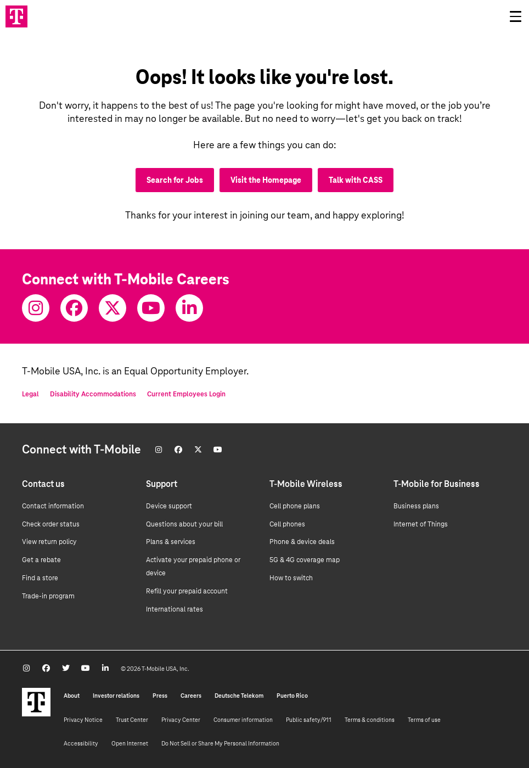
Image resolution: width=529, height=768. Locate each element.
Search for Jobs (175, 180)
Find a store (40, 578)
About (72, 695)
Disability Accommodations (93, 394)
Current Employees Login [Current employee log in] (186, 394)
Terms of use (424, 720)
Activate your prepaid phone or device (193, 567)
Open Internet (129, 743)
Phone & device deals (302, 541)
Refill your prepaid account (187, 591)
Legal (30, 394)
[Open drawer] (515, 16)
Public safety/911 (308, 720)
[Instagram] (35, 308)
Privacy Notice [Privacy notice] (83, 720)
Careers (191, 695)
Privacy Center (180, 720)
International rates (174, 609)
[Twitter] (112, 308)
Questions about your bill (184, 524)
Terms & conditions (370, 720)
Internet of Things (420, 524)
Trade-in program (48, 596)
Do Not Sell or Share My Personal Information (220, 743)
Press (160, 695)
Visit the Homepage (265, 180)
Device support (169, 506)
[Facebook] (74, 308)
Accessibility (81, 743)
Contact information (53, 506)
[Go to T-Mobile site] (16, 16)
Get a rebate (41, 560)
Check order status (51, 524)
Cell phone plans (294, 506)
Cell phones (287, 524)
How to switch (291, 578)
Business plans (416, 506)
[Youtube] (151, 308)
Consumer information (243, 720)
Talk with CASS (355, 180)
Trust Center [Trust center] (132, 720)
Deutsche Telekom (239, 695)
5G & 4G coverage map (304, 560)
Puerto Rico (292, 695)
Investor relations (116, 695)
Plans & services (170, 541)
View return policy (49, 541)
